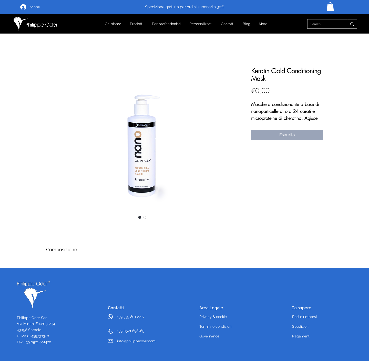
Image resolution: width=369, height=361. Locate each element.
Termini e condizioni (215, 326)
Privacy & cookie (213, 317)
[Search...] (323, 23)
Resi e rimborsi (304, 317)
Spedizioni (300, 326)
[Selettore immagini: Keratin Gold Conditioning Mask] (139, 217)
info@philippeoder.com (136, 341)
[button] (330, 6)
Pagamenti (301, 336)
